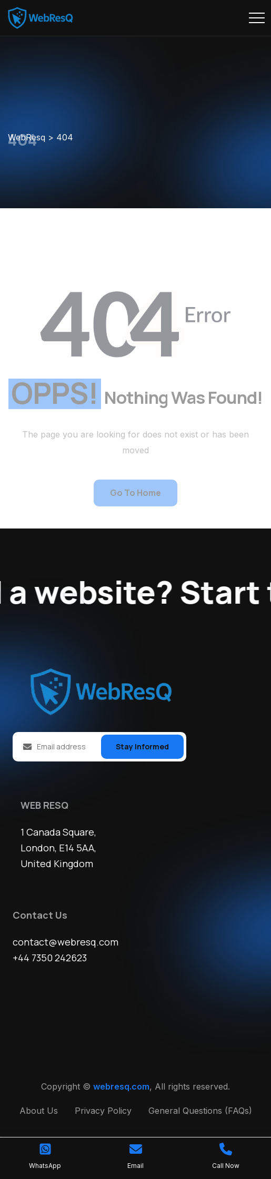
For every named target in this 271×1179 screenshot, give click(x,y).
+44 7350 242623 (50, 958)
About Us (38, 1111)
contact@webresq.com (65, 942)
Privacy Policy (103, 1111)
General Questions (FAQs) (200, 1111)
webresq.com (121, 1087)
